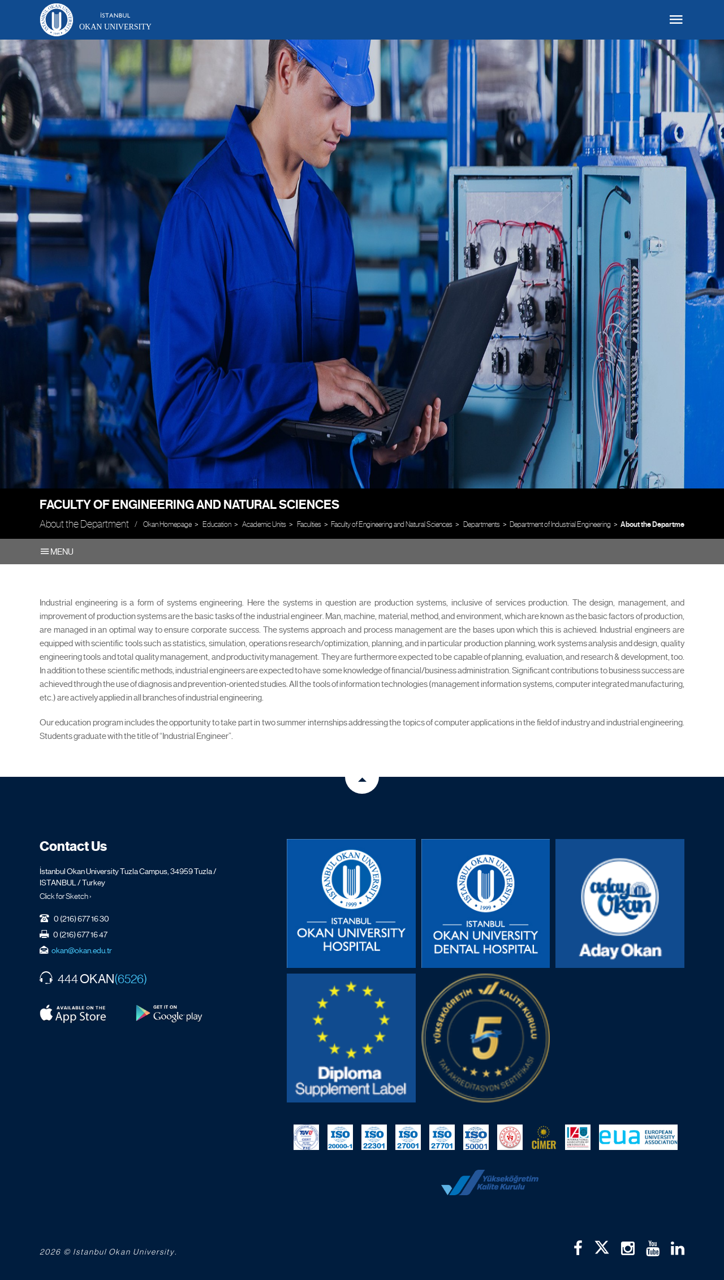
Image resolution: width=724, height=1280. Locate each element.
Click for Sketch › (66, 896)
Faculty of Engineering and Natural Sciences (189, 504)
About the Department (655, 524)
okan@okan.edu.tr (81, 950)
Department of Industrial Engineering (560, 524)
